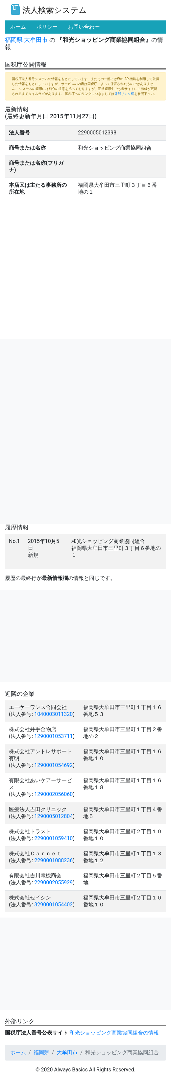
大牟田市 (36, 39)
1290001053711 (53, 736)
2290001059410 (53, 838)
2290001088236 (53, 860)
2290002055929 (53, 882)
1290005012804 (53, 816)
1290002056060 (53, 794)
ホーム (18, 1052)
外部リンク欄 (124, 94)
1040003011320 (53, 714)
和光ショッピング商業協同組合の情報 (114, 1033)
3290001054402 (53, 904)
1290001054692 (53, 765)
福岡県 (14, 39)
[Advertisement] (85, 385)
